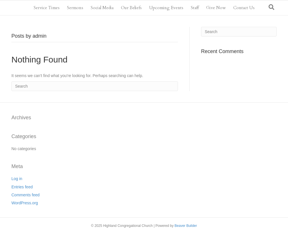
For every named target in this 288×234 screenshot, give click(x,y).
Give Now (216, 8)
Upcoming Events (166, 8)
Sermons (75, 8)
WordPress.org (24, 203)
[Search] (271, 7)
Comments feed (25, 195)
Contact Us (244, 8)
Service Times (47, 8)
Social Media (102, 8)
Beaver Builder (186, 226)
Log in (16, 178)
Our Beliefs (131, 8)
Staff (195, 8)
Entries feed (22, 187)
